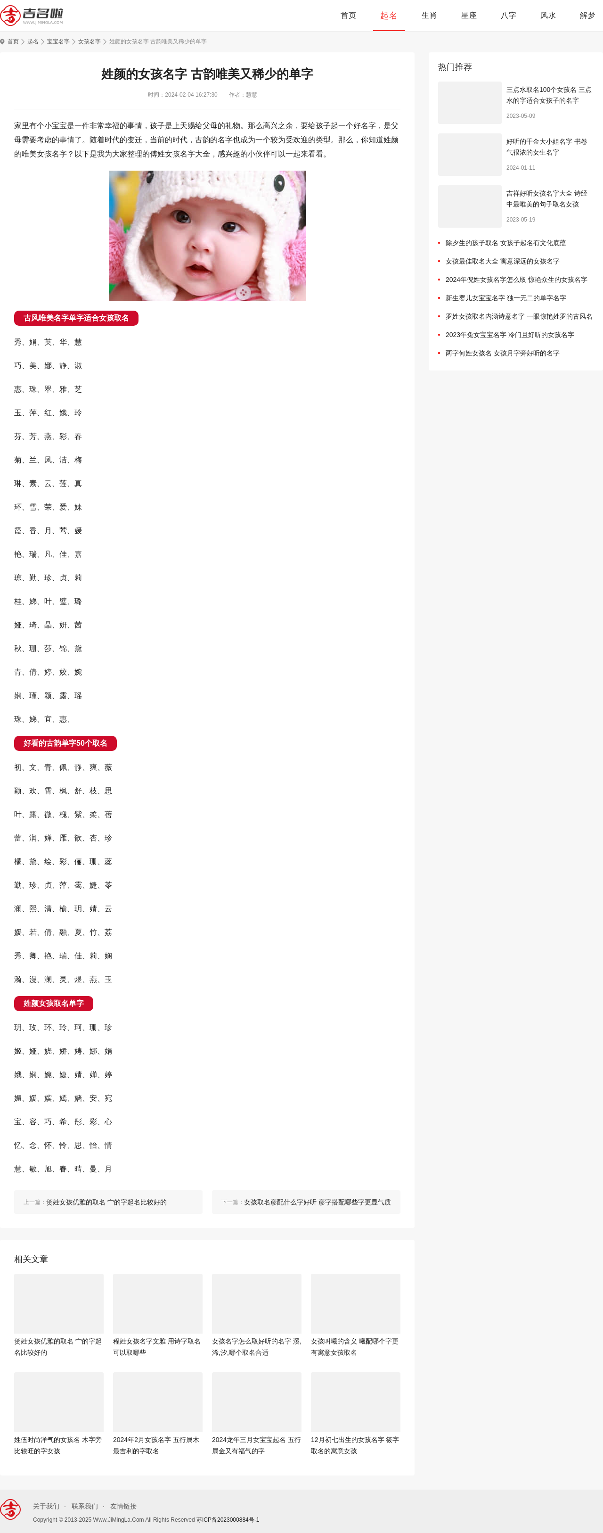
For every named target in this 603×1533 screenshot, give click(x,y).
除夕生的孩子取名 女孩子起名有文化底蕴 (506, 243)
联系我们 (85, 1506)
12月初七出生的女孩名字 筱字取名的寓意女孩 (355, 1445)
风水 (548, 15)
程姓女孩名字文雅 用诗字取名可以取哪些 (157, 1346)
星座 (469, 15)
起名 (389, 15)
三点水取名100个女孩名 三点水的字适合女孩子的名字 (549, 95)
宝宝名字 (58, 41)
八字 (509, 15)
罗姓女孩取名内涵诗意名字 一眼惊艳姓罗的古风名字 (519, 318)
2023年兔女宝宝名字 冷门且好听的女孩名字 (510, 334)
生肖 (430, 15)
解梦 (588, 15)
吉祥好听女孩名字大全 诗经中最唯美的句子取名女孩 (546, 199)
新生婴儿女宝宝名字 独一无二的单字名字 (506, 298)
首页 (349, 15)
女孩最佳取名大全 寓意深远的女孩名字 (503, 261)
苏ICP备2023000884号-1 (227, 1520)
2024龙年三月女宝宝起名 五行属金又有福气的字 (256, 1445)
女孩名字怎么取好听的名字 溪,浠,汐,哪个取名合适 (257, 1346)
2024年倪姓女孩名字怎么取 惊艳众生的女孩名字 (516, 279)
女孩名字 (89, 41)
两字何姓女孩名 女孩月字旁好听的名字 (503, 353)
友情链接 (123, 1506)
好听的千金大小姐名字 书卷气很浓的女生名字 (546, 147)
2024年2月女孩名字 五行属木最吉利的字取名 (156, 1445)
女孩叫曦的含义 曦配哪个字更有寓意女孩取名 (355, 1346)
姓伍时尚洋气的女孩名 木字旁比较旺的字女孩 (58, 1445)
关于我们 (46, 1506)
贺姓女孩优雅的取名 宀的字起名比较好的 (58, 1346)
